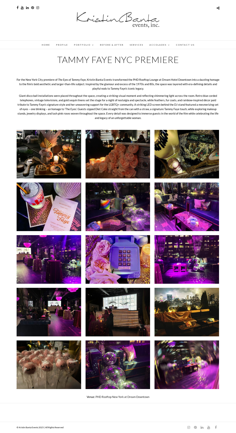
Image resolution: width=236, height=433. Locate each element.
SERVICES (136, 44)
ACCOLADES (157, 44)
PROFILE (62, 44)
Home (46, 44)
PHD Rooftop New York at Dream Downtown (122, 396)
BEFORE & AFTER (112, 44)
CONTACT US (185, 44)
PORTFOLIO (82, 44)
